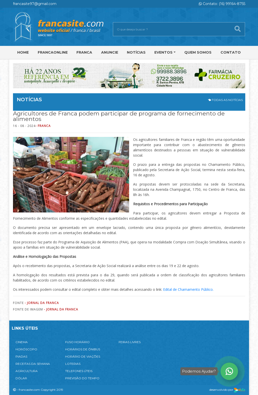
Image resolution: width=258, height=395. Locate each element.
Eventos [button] (163, 52)
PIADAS (21, 356)
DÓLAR (21, 378)
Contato (231, 52)
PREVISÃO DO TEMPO (82, 378)
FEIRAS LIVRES (130, 342)
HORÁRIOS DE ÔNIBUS (82, 349)
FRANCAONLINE (53, 52)
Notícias (136, 52)
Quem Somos (198, 52)
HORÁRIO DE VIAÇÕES (82, 356)
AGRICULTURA (26, 371)
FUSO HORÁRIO (77, 342)
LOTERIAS (72, 364)
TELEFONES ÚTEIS (78, 371)
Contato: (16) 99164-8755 (222, 3)
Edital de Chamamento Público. (188, 289)
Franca (84, 52)
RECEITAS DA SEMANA (32, 364)
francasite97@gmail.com (34, 3)
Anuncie (109, 52)
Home (23, 52)
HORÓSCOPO (26, 349)
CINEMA (21, 342)
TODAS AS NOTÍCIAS (225, 100)
